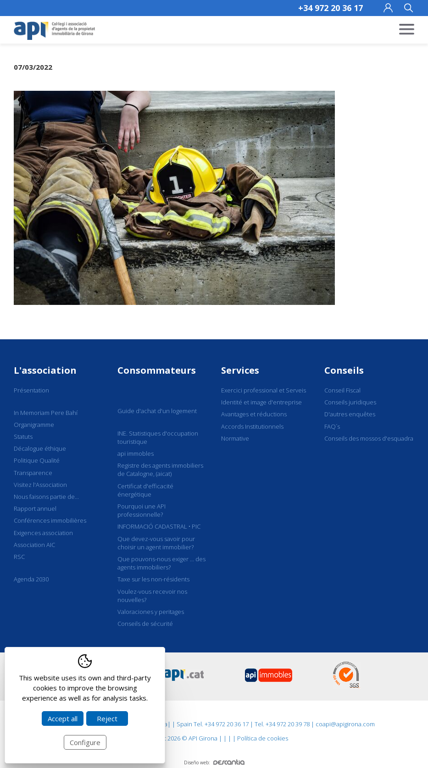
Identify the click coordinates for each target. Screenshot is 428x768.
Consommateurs (156, 370)
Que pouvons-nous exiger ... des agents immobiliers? (161, 563)
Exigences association (43, 533)
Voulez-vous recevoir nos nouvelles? (152, 595)
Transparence (33, 473)
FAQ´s (332, 426)
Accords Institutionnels (252, 426)
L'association (45, 370)
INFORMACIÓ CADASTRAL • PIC (158, 526)
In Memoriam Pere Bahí (46, 413)
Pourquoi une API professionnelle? (141, 510)
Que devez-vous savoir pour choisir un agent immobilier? (156, 543)
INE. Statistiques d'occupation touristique (157, 437)
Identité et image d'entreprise (261, 402)
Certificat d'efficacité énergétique (145, 490)
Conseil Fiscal (342, 390)
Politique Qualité (37, 460)
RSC (19, 557)
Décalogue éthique (40, 448)
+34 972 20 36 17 (330, 7)
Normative (235, 438)
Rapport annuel (35, 508)
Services (240, 370)
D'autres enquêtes (349, 414)
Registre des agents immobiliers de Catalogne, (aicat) (160, 469)
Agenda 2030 (31, 579)
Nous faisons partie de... (46, 496)
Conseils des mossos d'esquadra (368, 438)
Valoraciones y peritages (150, 612)
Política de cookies (262, 738)
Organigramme (34, 424)
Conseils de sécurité (145, 623)
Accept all (63, 718)
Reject (107, 718)
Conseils (344, 370)
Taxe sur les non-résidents (153, 579)
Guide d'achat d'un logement (157, 411)
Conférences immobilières (50, 520)
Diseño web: (214, 762)
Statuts (23, 436)
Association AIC (34, 545)
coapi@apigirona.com (345, 724)
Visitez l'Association (40, 485)
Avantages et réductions (254, 414)
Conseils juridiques (350, 402)
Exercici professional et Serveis (263, 390)
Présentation (31, 390)
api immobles (135, 453)
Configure (85, 742)
